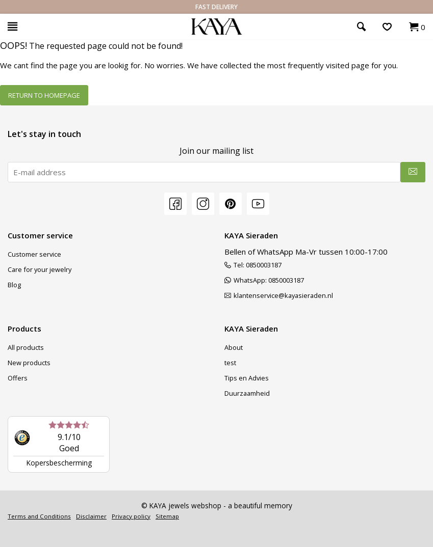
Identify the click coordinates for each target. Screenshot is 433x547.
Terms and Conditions (39, 516)
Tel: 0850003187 (253, 264)
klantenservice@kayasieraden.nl (278, 295)
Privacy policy (131, 516)
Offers (18, 377)
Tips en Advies (246, 377)
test (230, 362)
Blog (14, 284)
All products (26, 347)
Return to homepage (44, 95)
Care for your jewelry (39, 269)
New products (29, 362)
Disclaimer (91, 516)
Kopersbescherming (59, 463)
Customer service (34, 254)
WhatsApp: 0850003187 (264, 280)
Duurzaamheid (247, 393)
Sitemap (167, 516)
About (233, 347)
